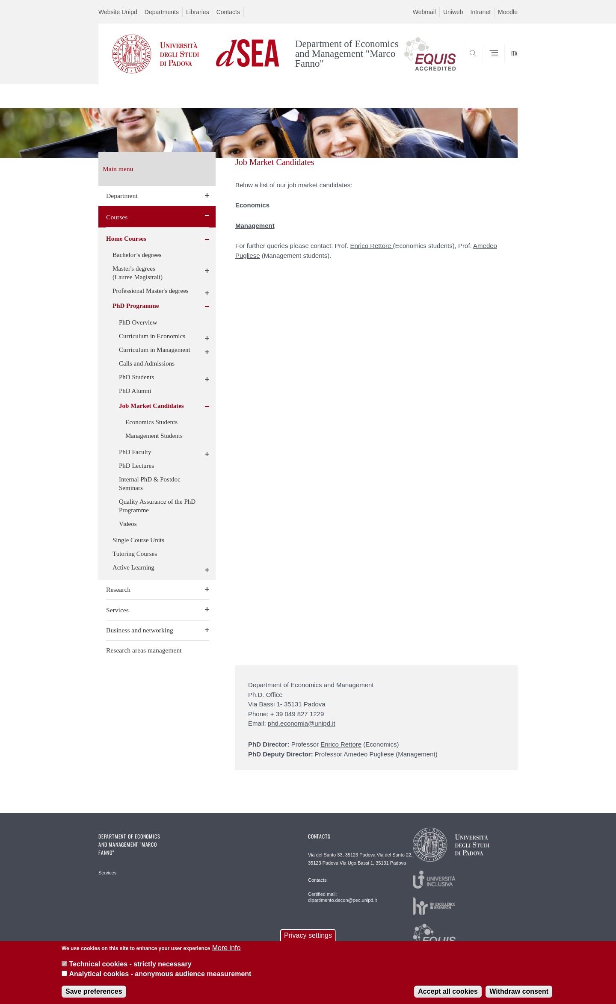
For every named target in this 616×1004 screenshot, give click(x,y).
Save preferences (93, 997)
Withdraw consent (518, 997)
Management (255, 225)
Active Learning (133, 567)
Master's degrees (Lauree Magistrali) (138, 273)
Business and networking (139, 630)
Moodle (508, 12)
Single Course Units (138, 540)
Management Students (154, 435)
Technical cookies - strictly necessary (130, 969)
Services (117, 610)
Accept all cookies (448, 997)
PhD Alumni (135, 390)
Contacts (228, 12)
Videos (128, 523)
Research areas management (144, 650)
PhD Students (136, 377)
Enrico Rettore (371, 245)
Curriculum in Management (154, 349)
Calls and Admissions (147, 363)
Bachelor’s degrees (137, 254)
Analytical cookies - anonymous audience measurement (160, 979)
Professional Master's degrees (151, 290)
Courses (116, 217)
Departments (162, 12)
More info (226, 953)
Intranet (481, 12)
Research (118, 589)
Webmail (424, 12)
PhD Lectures (136, 465)
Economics (252, 205)
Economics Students (151, 422)
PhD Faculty (135, 452)
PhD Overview (138, 322)
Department (122, 195)
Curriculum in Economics (152, 336)
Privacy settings (308, 940)
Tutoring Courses (135, 553)
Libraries (197, 12)
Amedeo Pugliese (369, 754)
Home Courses (126, 238)
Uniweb (453, 12)
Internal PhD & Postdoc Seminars (150, 483)
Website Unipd (117, 12)
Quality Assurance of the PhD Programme (157, 506)
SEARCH (502, 63)
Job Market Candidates (151, 405)
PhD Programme (136, 305)
